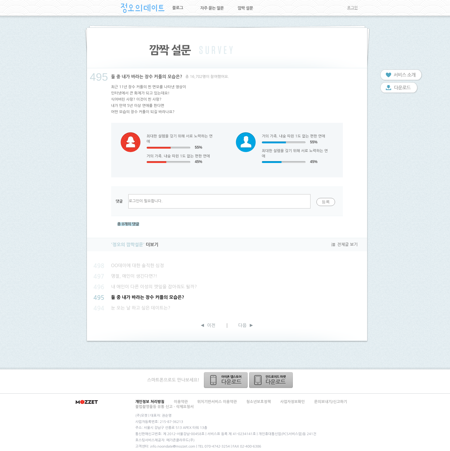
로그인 (352, 8)
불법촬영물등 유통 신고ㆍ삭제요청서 (164, 407)
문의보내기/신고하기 (330, 402)
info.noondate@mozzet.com (172, 446)
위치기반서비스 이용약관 (217, 402)
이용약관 (181, 402)
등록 (326, 201)
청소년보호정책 (258, 402)
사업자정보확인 (292, 402)
